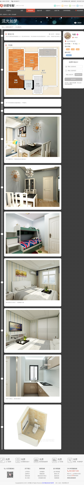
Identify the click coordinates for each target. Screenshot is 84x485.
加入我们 (27, 478)
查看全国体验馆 (71, 478)
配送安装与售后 (42, 476)
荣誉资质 (27, 476)
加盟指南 (56, 478)
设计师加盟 (57, 471)
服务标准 (56, 476)
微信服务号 (16, 1)
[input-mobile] (74, 70)
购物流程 (42, 473)
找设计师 (39, 10)
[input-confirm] (69, 74)
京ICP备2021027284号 (48, 483)
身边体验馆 (80, 10)
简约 (10, 14)
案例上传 (56, 473)
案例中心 (5, 14)
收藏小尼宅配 (5, 1)
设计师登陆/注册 (66, 1)
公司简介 (27, 471)
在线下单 (56, 10)
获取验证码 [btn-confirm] (78, 74)
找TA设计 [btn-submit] (73, 79)
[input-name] (74, 66)
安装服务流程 (42, 478)
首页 (22, 10)
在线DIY (48, 10)
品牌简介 (27, 473)
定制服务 (42, 471)
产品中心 (8, 10)
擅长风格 (67, 46)
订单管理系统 (66, 10)
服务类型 (67, 52)
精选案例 (30, 10)
